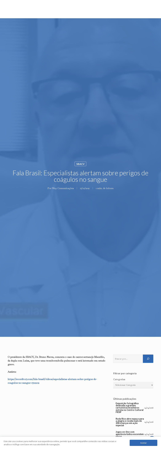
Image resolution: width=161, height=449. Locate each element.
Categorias (119, 379)
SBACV (80, 163)
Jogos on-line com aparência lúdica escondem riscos (130, 434)
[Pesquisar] (148, 359)
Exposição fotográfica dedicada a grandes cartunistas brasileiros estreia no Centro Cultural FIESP (129, 407)
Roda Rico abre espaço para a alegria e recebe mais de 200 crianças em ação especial (130, 422)
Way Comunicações (63, 188)
